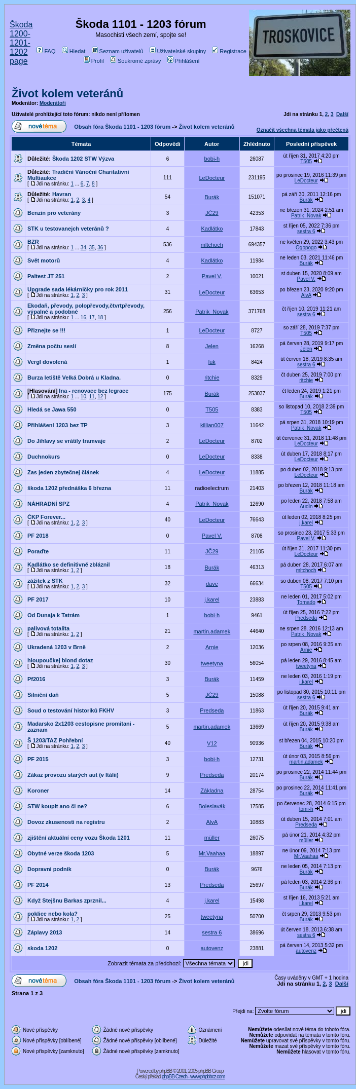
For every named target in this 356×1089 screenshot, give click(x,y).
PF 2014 (38, 885)
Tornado (306, 602)
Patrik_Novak (306, 215)
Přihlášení (183, 61)
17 (92, 317)
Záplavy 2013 (44, 932)
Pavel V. (212, 276)
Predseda (306, 618)
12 (100, 396)
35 (92, 247)
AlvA (306, 295)
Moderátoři (53, 103)
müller (212, 838)
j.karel (306, 522)
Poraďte (38, 551)
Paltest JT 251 (45, 276)
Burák (211, 197)
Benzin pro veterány (54, 213)
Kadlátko (212, 229)
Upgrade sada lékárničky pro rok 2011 (77, 289)
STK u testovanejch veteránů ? (68, 229)
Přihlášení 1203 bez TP (57, 425)
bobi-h (212, 159)
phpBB (165, 1071)
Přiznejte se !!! (46, 330)
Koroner (38, 790)
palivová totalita (48, 628)
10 (83, 396)
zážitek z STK (45, 581)
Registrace (229, 51)
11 (92, 396)
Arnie (212, 647)
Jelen (212, 346)
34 (83, 247)
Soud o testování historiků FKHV (70, 710)
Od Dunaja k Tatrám (53, 615)
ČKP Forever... (46, 517)
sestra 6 (306, 231)
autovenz (212, 948)
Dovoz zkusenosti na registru (66, 822)
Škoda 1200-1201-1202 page (21, 42)
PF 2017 (38, 599)
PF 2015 (38, 759)
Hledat (74, 51)
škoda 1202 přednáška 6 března (69, 488)
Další (342, 114)
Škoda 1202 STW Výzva (83, 159)
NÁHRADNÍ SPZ (48, 504)
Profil (94, 61)
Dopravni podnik (49, 869)
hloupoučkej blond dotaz (60, 660)
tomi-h (306, 809)
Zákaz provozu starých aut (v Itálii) (73, 775)
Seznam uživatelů (118, 51)
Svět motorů (43, 260)
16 (83, 317)
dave (212, 584)
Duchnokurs (43, 457)
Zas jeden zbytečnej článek (63, 472)
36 (100, 247)
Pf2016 (36, 679)
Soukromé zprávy (135, 61)
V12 (212, 743)
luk (212, 362)
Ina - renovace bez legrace (93, 391)
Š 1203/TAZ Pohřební (55, 740)
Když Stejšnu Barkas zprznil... (66, 900)
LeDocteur (212, 178)
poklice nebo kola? (52, 914)
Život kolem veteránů (67, 93)
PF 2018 (38, 536)
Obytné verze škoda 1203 (60, 853)
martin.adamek (211, 631)
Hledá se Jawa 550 (52, 409)
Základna (211, 790)
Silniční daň (43, 695)
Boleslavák (211, 806)
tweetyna (212, 663)
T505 (306, 161)
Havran (61, 194)
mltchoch (212, 245)
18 (100, 317)
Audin (306, 506)
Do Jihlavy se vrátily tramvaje (66, 441)
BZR (33, 242)
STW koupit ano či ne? (57, 806)
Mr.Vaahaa (212, 853)
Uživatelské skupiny (178, 51)
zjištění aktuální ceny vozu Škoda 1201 (78, 838)
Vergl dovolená (47, 362)
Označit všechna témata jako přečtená (302, 130)
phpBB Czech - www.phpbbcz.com (193, 1076)
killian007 (212, 425)
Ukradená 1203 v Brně (56, 647)
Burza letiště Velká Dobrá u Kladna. (74, 377)
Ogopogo (306, 247)
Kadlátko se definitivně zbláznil (68, 564)
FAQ (46, 51)
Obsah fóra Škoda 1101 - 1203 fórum (122, 127)
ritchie (211, 377)
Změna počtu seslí (51, 346)
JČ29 (212, 213)
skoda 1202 (42, 948)
